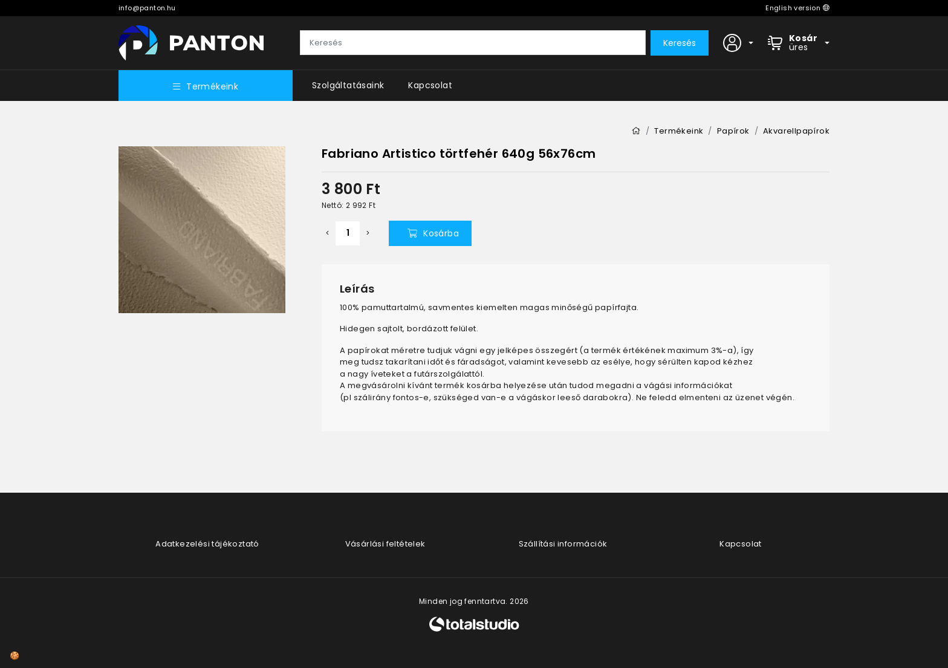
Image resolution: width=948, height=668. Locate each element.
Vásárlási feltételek (385, 544)
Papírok (733, 131)
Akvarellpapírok (796, 131)
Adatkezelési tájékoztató (207, 544)
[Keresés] (473, 43)
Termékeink (205, 86)
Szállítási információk (563, 544)
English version (797, 8)
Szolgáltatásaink (348, 85)
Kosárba (433, 233)
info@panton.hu (147, 8)
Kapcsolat (430, 85)
